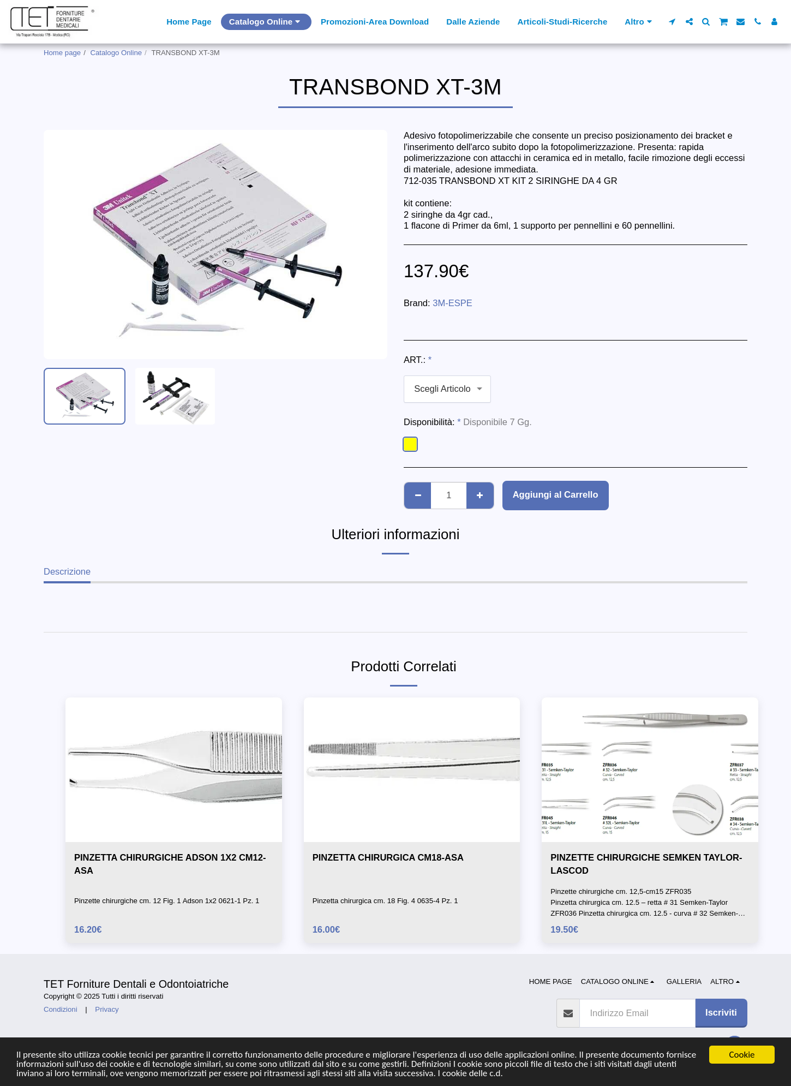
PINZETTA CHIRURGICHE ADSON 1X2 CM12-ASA (170, 864)
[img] (173, 769)
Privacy (106, 1009)
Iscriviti (721, 1012)
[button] (672, 21)
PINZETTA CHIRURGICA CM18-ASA (388, 857)
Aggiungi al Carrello (555, 494)
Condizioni (60, 1009)
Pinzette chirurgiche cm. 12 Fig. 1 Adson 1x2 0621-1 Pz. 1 (166, 901)
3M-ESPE (452, 303)
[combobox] (447, 389)
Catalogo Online (116, 53)
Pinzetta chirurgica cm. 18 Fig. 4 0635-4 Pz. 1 (385, 901)
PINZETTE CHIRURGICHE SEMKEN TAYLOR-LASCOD (646, 864)
